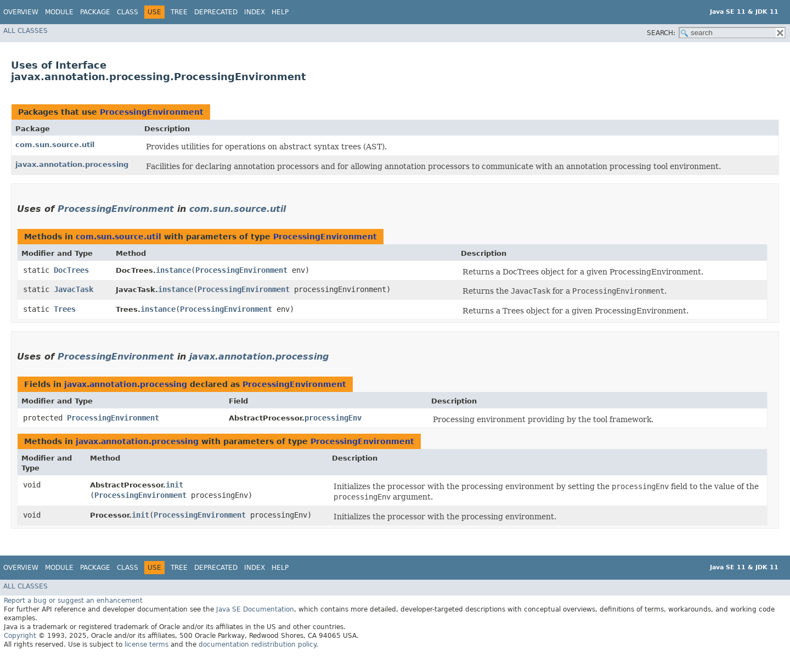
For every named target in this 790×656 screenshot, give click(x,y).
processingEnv (333, 417)
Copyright (20, 636)
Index (254, 12)
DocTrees (71, 270)
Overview (20, 12)
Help (280, 12)
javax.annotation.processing (71, 164)
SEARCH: (661, 33)
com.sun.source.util (54, 145)
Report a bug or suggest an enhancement (73, 600)
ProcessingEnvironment (152, 112)
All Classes (25, 31)
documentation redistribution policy (257, 644)
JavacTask (73, 289)
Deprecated (216, 12)
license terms (146, 644)
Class (127, 12)
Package (95, 12)
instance (173, 270)
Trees (65, 309)
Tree (179, 12)
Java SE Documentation (255, 609)
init (174, 484)
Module (59, 12)
